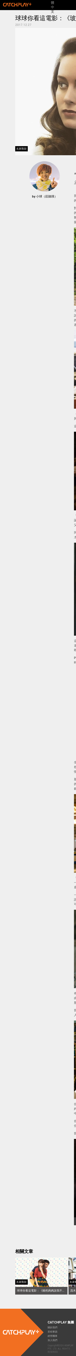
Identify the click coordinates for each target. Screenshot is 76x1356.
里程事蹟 (52, 1331)
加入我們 (52, 1340)
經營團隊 (52, 1336)
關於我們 (52, 1327)
